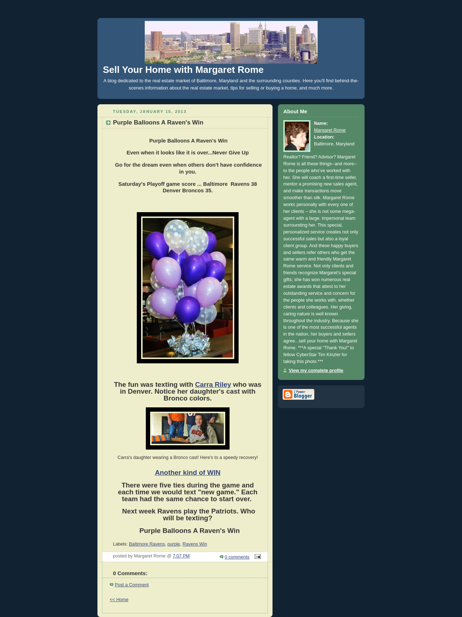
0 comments (237, 557)
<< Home (119, 599)
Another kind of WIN (188, 472)
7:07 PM (181, 556)
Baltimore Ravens (147, 544)
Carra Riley (213, 384)
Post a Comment (132, 584)
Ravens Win (195, 544)
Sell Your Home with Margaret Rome (183, 69)
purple (173, 544)
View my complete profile (316, 370)
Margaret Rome (330, 130)
